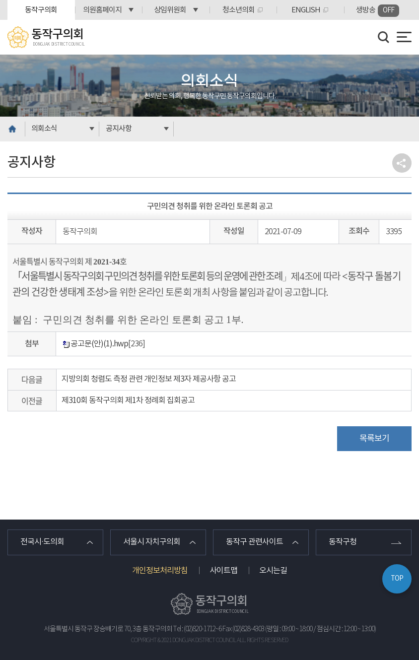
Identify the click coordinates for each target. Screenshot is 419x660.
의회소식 (44, 129)
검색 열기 (383, 37)
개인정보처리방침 (160, 570)
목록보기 (374, 439)
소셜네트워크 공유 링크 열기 (402, 163)
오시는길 (273, 570)
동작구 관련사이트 (254, 542)
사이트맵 (223, 570)
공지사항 (119, 129)
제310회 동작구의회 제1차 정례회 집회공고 (128, 400)
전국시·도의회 (42, 542)
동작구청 (342, 542)
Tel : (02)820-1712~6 (197, 629)
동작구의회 (41, 10)
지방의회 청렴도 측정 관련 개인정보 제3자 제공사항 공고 (149, 379)
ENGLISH (305, 10)
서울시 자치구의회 (151, 542)
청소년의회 (238, 10)
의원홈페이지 (102, 10)
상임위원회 (170, 10)
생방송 (377, 10)
